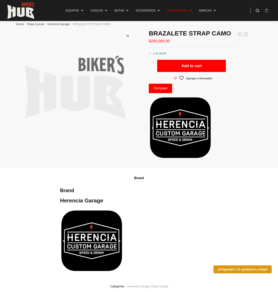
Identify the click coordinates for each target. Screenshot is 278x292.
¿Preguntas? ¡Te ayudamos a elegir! (242, 269)
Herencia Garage (58, 24)
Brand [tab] (139, 178)
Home (20, 24)
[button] (127, 36)
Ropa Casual (35, 24)
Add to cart (191, 66)
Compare (160, 88)
